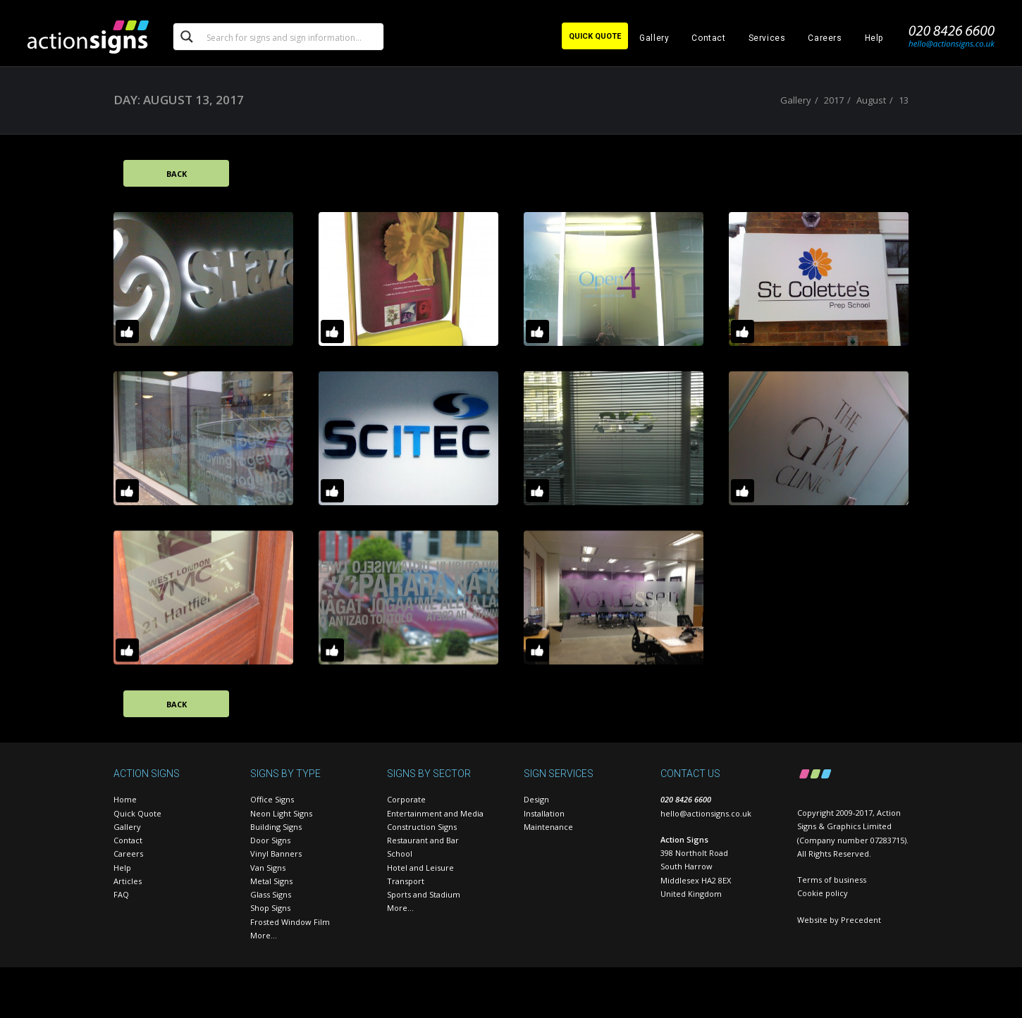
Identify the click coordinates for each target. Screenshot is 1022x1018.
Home (125, 799)
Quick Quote (137, 813)
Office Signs (272, 799)
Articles (127, 881)
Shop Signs (270, 907)
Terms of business (831, 879)
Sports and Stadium (423, 894)
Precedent (861, 919)
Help (874, 38)
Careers (825, 38)
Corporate (406, 799)
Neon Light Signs (281, 813)
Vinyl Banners (276, 853)
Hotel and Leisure (420, 867)
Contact (708, 38)
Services (767, 38)
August (871, 100)
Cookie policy (822, 893)
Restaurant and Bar (423, 840)
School (399, 853)
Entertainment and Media (435, 813)
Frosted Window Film (290, 922)
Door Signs (270, 840)
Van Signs (267, 867)
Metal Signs (271, 881)
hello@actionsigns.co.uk (705, 813)
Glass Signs (270, 894)
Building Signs (276, 826)
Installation (544, 813)
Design (536, 799)
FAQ (121, 894)
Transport (405, 881)
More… (263, 935)
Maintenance (548, 826)
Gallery (654, 38)
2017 (834, 100)
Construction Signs (422, 826)
